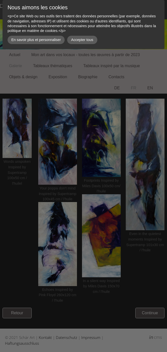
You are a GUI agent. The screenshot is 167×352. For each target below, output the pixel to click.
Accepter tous (82, 40)
